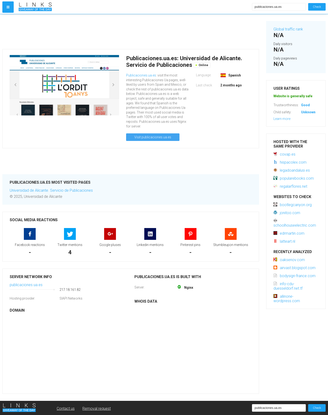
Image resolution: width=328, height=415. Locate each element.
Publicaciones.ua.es (141, 75)
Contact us (66, 408)
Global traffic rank (288, 29)
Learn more (281, 119)
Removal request (96, 408)
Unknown (308, 112)
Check (317, 6)
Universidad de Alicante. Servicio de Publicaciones (51, 190)
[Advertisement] (130, 31)
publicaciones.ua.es (26, 285)
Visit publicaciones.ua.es (152, 137)
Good (305, 105)
